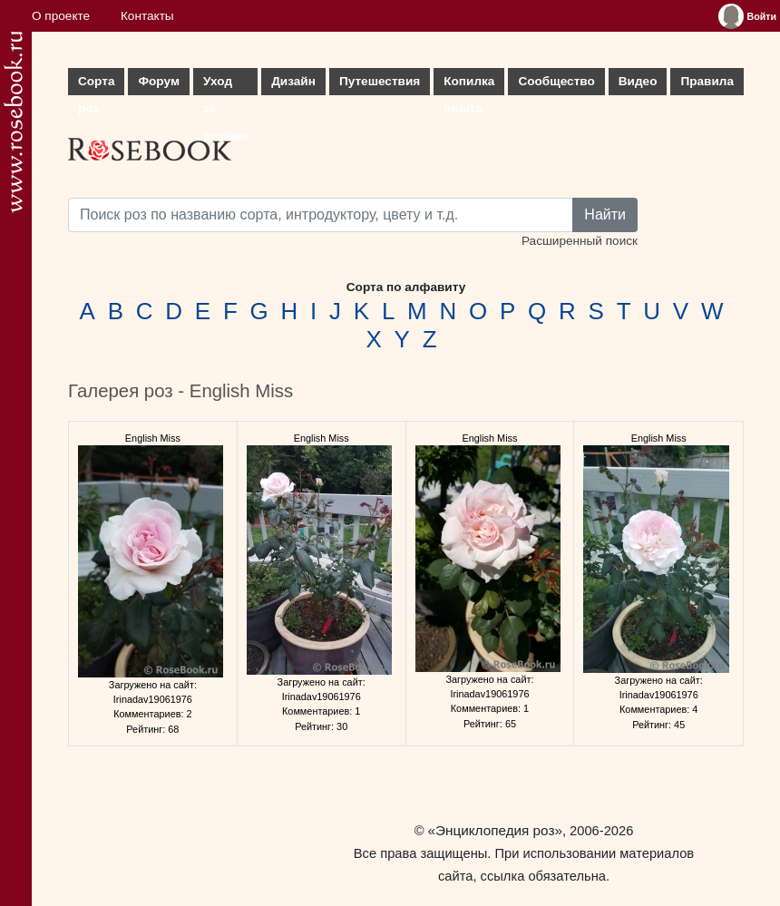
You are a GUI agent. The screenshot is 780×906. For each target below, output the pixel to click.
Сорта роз (96, 84)
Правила (707, 81)
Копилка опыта (469, 84)
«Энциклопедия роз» (495, 830)
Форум (158, 81)
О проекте (61, 16)
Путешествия (379, 81)
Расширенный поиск (580, 241)
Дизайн (293, 81)
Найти (605, 214)
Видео (638, 81)
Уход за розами (225, 84)
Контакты (147, 16)
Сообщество (556, 81)
